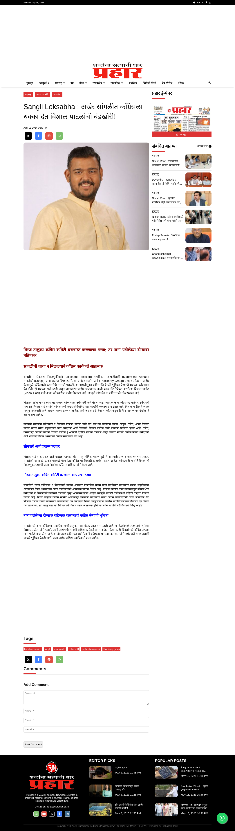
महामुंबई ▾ (44, 83)
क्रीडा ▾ (83, 83)
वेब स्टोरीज (167, 83)
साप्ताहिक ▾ (117, 83)
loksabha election (32, 649)
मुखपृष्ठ (29, 83)
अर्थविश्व (133, 83)
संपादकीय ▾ (99, 83)
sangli (47, 649)
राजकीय (57, 94)
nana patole (59, 649)
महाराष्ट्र (28, 94)
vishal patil (73, 649)
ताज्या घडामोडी (42, 94)
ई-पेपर (181, 83)
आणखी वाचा (204, 146)
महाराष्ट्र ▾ (60, 83)
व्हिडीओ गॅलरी (149, 83)
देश (71, 83)
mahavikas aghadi (91, 649)
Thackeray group (111, 649)
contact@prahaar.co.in (58, 806)
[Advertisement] (118, 34)
